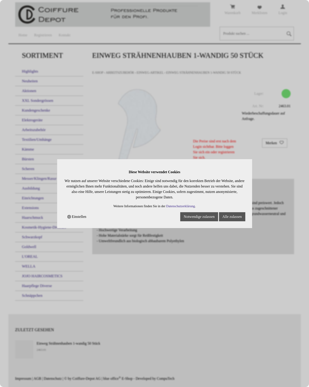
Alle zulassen (232, 217)
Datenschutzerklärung (180, 206)
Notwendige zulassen (199, 217)
